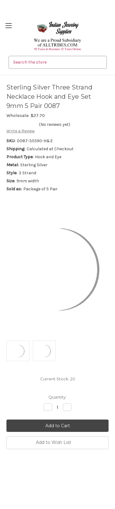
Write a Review (20, 131)
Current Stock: (57, 378)
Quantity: (57, 397)
